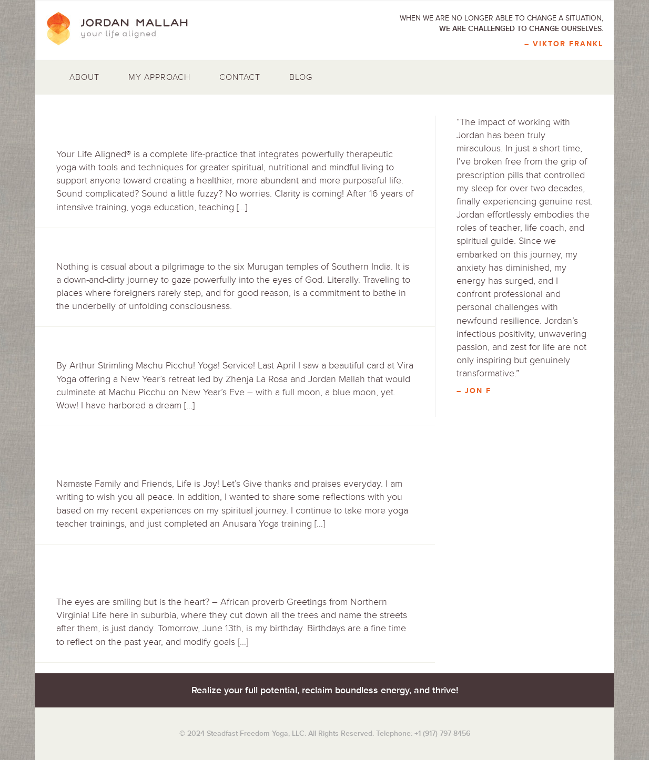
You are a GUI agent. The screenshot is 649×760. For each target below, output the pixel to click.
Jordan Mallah (125, 29)
